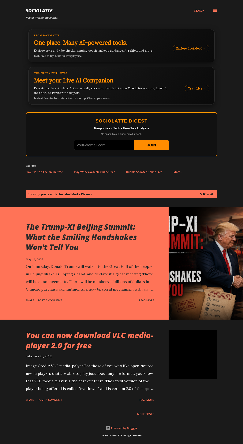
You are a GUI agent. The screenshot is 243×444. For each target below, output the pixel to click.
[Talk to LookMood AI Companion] (121, 86)
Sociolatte (39, 10)
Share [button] (30, 300)
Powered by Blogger (121, 428)
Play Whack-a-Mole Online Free (94, 172)
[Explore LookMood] (121, 45)
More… (178, 172)
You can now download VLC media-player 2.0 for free (89, 340)
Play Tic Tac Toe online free (44, 172)
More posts (145, 414)
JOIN (151, 145)
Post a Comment (50, 300)
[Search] (199, 10)
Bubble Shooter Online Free (144, 172)
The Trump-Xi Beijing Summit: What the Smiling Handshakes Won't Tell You (81, 237)
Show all (207, 194)
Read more (146, 300)
